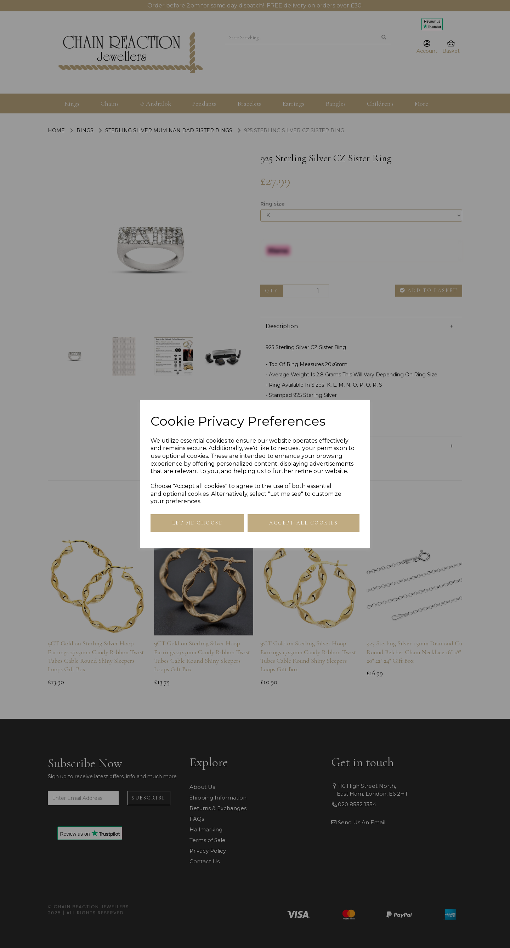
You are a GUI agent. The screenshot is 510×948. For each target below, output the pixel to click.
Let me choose (197, 523)
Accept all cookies (303, 523)
